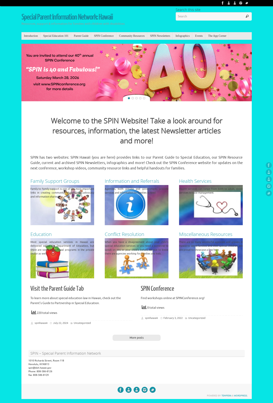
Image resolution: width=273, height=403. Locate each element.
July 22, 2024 (60, 323)
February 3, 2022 (173, 318)
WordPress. (241, 395)
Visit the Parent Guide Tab (57, 288)
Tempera (226, 395)
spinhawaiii (41, 323)
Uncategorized (82, 323)
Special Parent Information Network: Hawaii (67, 17)
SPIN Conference (157, 288)
